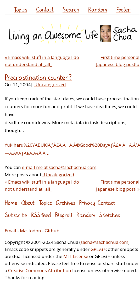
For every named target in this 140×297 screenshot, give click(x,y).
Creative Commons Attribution (39, 270)
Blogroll (63, 214)
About (28, 202)
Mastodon (30, 231)
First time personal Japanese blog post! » (117, 60)
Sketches (109, 214)
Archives (65, 202)
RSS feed (41, 214)
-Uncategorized (50, 84)
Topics (20, 9)
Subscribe (16, 214)
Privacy (87, 202)
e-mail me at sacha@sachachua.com (59, 167)
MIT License (75, 256)
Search (71, 9)
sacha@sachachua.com (104, 242)
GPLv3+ (98, 249)
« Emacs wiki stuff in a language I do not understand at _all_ (42, 60)
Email (10, 231)
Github (52, 231)
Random (97, 9)
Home (11, 202)
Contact (45, 9)
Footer (123, 9)
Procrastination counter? (38, 77)
